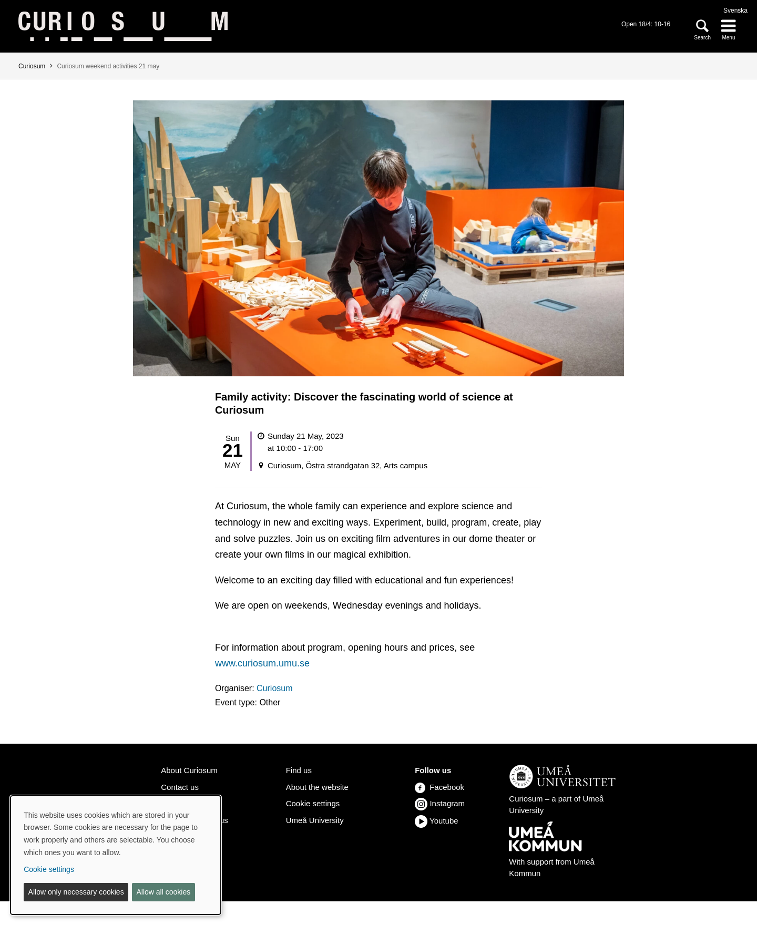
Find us (299, 770)
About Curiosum (189, 770)
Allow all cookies (163, 892)
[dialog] (116, 855)
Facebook (439, 787)
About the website (317, 787)
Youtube (443, 820)
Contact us (180, 787)
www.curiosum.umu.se (262, 663)
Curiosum (31, 66)
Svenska (735, 10)
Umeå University (315, 820)
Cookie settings (313, 803)
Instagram (447, 803)
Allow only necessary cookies (76, 892)
